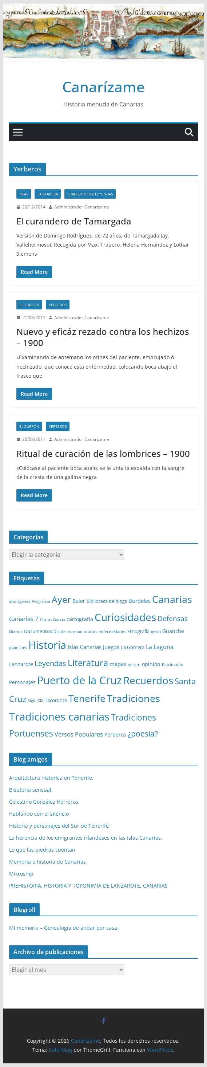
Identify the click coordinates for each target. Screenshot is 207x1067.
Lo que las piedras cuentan (42, 849)
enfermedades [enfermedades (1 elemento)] (112, 631)
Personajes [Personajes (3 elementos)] (22, 682)
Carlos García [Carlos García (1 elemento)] (52, 619)
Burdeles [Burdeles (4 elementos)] (139, 600)
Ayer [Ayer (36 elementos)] (61, 599)
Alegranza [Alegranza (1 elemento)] (41, 601)
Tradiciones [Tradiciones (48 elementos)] (133, 698)
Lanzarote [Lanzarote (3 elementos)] (21, 664)
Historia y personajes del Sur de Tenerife (59, 825)
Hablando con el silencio (39, 813)
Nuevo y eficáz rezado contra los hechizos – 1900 (102, 337)
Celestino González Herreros (43, 801)
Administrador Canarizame (81, 207)
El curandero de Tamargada (73, 221)
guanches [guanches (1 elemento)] (18, 647)
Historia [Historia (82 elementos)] (47, 645)
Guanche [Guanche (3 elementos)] (173, 631)
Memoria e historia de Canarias (47, 861)
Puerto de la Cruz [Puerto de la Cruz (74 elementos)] (79, 680)
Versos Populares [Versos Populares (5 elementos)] (79, 734)
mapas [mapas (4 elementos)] (118, 664)
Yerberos (58, 304)
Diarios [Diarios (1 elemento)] (16, 631)
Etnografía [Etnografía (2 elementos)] (138, 631)
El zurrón (29, 304)
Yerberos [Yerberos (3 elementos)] (115, 734)
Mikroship (21, 873)
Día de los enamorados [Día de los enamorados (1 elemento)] (75, 631)
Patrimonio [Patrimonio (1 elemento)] (172, 664)
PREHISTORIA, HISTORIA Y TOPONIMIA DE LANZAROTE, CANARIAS (88, 885)
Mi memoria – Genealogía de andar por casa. (64, 927)
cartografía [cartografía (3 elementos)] (80, 619)
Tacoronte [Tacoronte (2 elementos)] (56, 700)
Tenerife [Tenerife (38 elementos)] (87, 698)
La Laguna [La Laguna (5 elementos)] (160, 647)
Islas (23, 193)
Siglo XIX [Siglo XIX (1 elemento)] (35, 700)
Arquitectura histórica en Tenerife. (51, 777)
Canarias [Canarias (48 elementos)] (172, 599)
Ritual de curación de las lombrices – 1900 (103, 453)
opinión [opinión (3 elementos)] (151, 664)
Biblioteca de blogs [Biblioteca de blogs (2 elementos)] (107, 601)
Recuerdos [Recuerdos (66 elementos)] (148, 680)
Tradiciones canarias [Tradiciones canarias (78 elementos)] (59, 716)
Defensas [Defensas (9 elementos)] (173, 618)
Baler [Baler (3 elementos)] (78, 600)
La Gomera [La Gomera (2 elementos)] (132, 647)
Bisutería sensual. (31, 789)
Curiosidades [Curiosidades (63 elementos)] (125, 617)
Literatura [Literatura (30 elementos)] (88, 663)
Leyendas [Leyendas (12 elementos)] (50, 663)
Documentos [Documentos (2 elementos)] (38, 631)
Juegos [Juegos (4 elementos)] (111, 646)
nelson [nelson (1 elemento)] (134, 664)
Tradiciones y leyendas (90, 193)
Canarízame (103, 87)
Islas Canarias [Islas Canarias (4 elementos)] (84, 646)
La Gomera (47, 193)
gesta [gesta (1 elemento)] (156, 631)
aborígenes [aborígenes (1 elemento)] (19, 601)
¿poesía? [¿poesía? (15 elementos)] (143, 734)
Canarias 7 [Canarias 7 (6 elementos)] (24, 618)
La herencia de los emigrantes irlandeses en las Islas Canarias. (85, 837)
